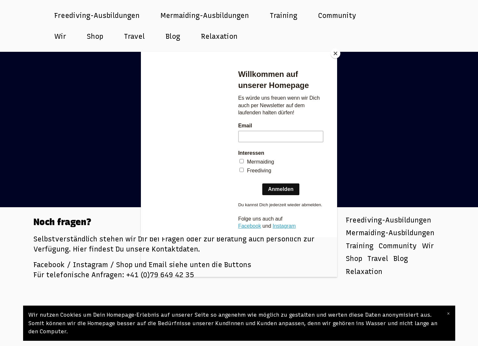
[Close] (335, 53)
